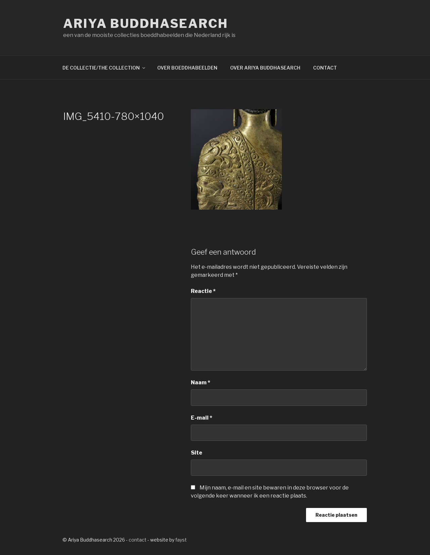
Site (196, 453)
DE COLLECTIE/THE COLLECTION (104, 68)
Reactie (203, 291)
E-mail (201, 418)
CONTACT (325, 68)
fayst (181, 540)
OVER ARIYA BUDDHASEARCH (265, 68)
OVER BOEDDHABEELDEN (187, 68)
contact (137, 540)
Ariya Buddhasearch (145, 23)
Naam (200, 382)
